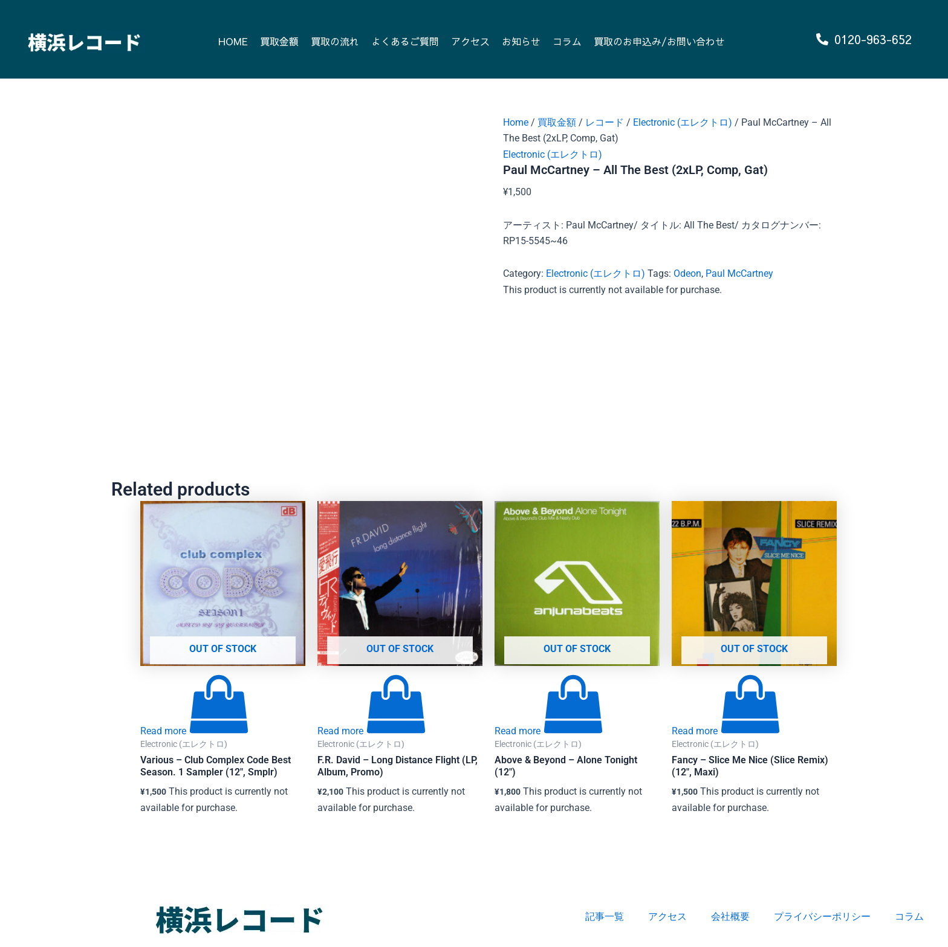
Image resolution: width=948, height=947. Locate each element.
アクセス (470, 41)
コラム (567, 41)
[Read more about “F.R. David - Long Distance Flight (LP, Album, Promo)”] (371, 731)
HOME (233, 41)
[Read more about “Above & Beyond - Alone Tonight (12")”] (549, 731)
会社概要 (730, 916)
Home (515, 122)
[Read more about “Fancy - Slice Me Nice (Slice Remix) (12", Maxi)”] (726, 731)
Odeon (687, 273)
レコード (604, 122)
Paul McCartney (739, 273)
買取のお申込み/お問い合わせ (659, 41)
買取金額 (279, 41)
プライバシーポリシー (822, 916)
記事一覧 (604, 916)
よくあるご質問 (405, 41)
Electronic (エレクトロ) (682, 122)
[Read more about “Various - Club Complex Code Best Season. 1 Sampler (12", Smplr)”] (194, 731)
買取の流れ (335, 41)
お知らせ (521, 41)
